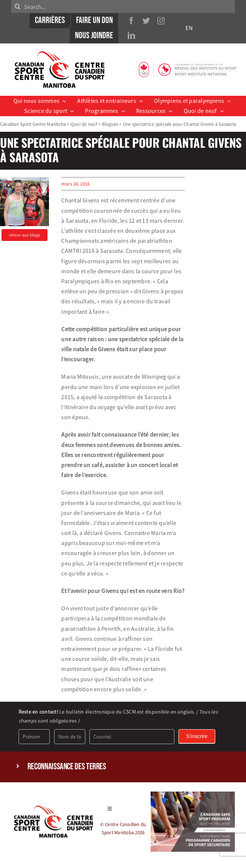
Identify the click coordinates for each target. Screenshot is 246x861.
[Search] (17, 6)
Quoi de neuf (83, 124)
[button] (123, 767)
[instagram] (161, 21)
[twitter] (146, 21)
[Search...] (123, 6)
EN (189, 28)
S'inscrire (196, 736)
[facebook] (131, 21)
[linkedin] (131, 35)
